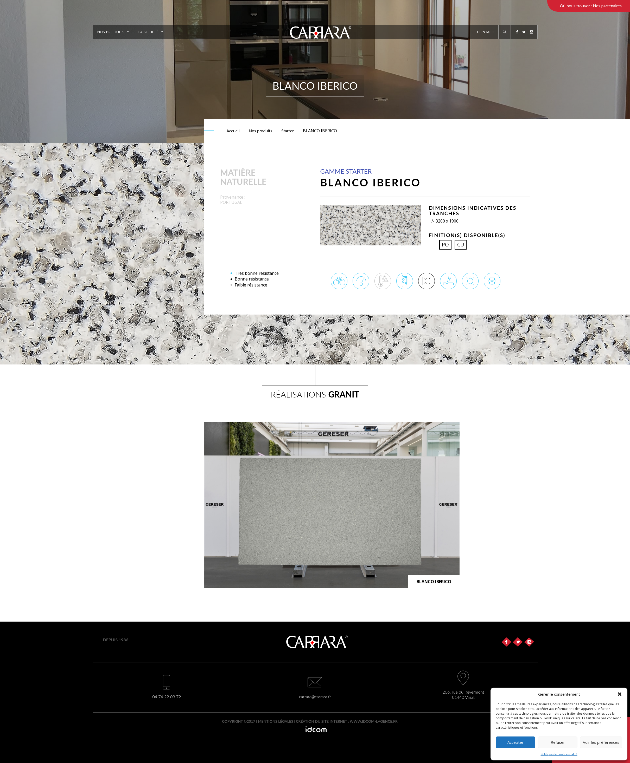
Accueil (233, 130)
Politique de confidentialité (559, 754)
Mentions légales (275, 721)
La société (151, 31)
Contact (485, 32)
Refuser (558, 742)
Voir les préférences (601, 742)
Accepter (515, 742)
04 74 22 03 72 (166, 696)
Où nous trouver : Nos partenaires (591, 5)
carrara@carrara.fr (315, 696)
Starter (287, 130)
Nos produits (113, 31)
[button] (619, 694)
